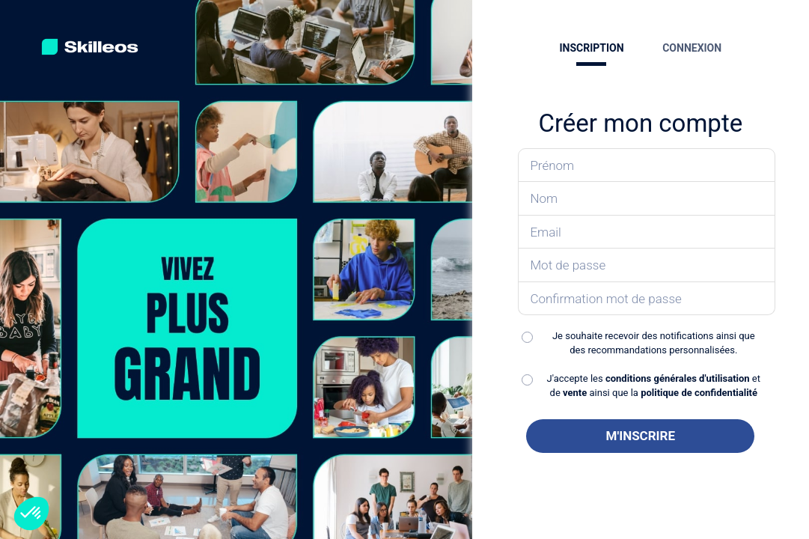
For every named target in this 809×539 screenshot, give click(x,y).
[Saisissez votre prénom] (646, 165)
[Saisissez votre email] (646, 232)
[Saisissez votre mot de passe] (646, 265)
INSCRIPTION (591, 48)
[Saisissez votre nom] (646, 199)
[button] (31, 514)
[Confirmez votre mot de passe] (646, 299)
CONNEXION (691, 48)
